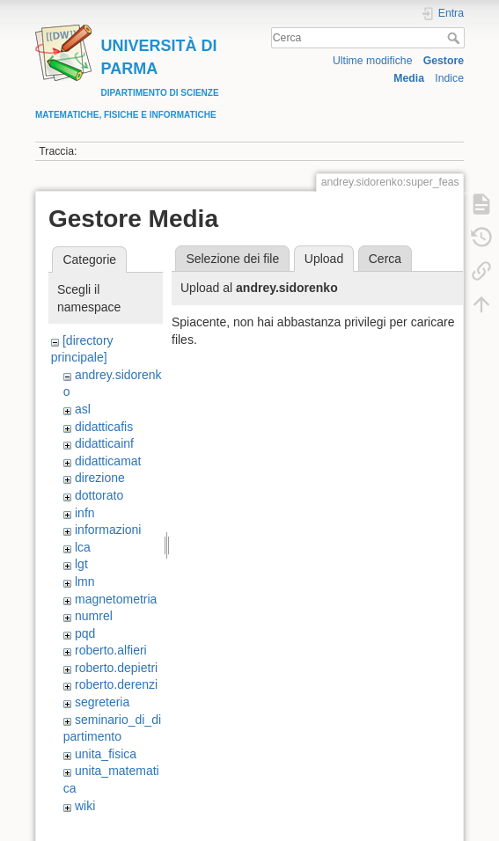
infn (85, 513)
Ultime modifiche (373, 61)
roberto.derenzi (116, 684)
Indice (449, 78)
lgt (81, 564)
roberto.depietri (116, 668)
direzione (100, 478)
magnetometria (116, 599)
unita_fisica (105, 754)
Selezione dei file (232, 259)
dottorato (99, 495)
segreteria (102, 702)
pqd (85, 633)
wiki (85, 806)
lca (83, 547)
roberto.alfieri (111, 650)
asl (83, 409)
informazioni (108, 530)
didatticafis (104, 427)
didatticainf (104, 443)
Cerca (455, 38)
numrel (94, 616)
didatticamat (108, 461)
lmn (85, 581)
